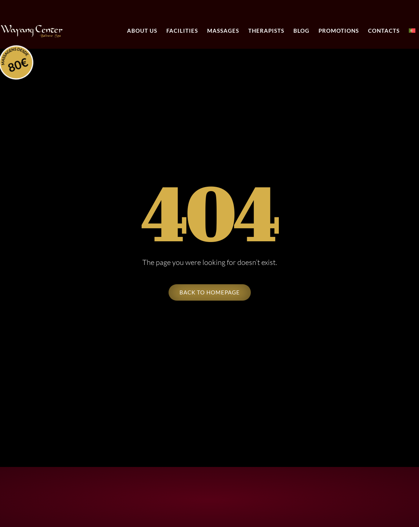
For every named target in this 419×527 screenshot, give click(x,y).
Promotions (339, 30)
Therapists (266, 30)
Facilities (182, 30)
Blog (301, 30)
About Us (142, 30)
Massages (223, 30)
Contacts (384, 30)
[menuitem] (412, 31)
